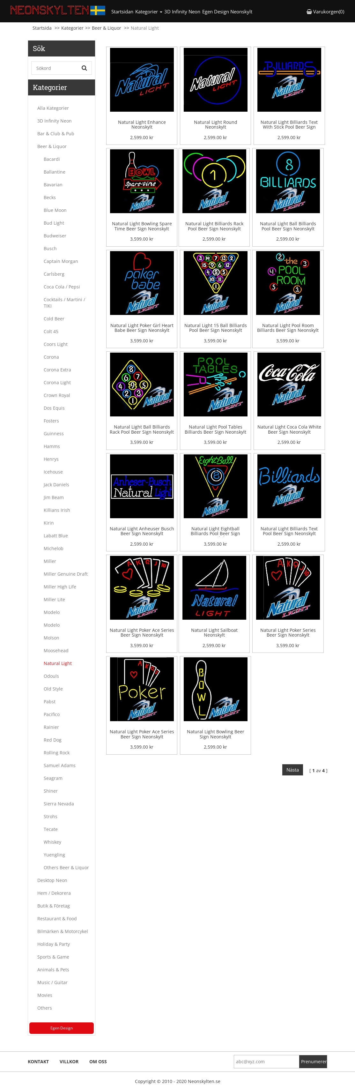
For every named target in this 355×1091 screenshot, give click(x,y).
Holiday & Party (53, 944)
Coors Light (56, 344)
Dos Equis (54, 408)
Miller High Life (60, 587)
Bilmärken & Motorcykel (62, 931)
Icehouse (53, 472)
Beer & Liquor (106, 28)
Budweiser (55, 236)
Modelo (52, 612)
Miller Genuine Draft (66, 574)
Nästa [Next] (292, 769)
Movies (44, 995)
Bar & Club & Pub (55, 134)
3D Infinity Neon (182, 11)
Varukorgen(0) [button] (325, 11)
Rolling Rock (57, 753)
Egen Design (61, 1028)
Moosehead (56, 650)
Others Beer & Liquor (66, 867)
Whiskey (52, 842)
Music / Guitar (52, 982)
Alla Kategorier (53, 108)
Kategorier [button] (148, 11)
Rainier (51, 727)
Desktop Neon (52, 880)
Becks (50, 197)
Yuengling (54, 855)
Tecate (51, 829)
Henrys (51, 459)
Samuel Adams (60, 765)
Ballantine (54, 172)
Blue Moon (55, 210)
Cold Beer (54, 319)
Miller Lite (54, 599)
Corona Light (57, 382)
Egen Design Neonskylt (227, 11)
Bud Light (54, 223)
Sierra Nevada (59, 804)
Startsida (42, 28)
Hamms (52, 446)
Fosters (51, 421)
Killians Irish (57, 510)
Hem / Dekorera (54, 893)
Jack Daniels (56, 485)
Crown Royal (57, 395)
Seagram (53, 778)
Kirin (49, 523)
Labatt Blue (56, 536)
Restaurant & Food (57, 918)
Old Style (53, 689)
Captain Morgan (61, 261)
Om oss (98, 1061)
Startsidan (122, 11)
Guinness (54, 433)
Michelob (53, 548)
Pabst (49, 702)
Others (44, 1008)
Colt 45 (51, 331)
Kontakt (38, 1061)
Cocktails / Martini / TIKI (64, 302)
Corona (51, 357)
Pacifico (52, 714)
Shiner (51, 791)
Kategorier (72, 28)
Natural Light (58, 663)
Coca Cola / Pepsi (62, 287)
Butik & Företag (53, 906)
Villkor (69, 1061)
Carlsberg (54, 274)
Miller (50, 561)
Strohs (50, 816)
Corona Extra (57, 370)
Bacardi (52, 159)
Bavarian (53, 185)
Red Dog (53, 740)
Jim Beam (54, 497)
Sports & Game (53, 957)
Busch (50, 248)
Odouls (51, 676)
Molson (51, 638)
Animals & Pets (53, 970)
